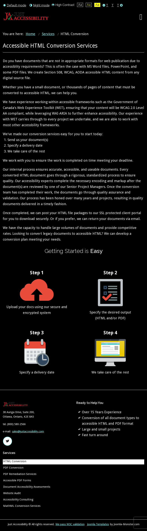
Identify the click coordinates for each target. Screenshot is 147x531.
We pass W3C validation (70, 524)
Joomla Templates (98, 524)
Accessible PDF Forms (17, 480)
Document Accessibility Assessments (26, 486)
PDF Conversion (13, 467)
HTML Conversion (14, 461)
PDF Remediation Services (19, 474)
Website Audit (12, 493)
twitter (7, 441)
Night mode (39, 5)
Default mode (14, 5)
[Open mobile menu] (141, 17)
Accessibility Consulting (18, 499)
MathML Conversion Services (21, 506)
